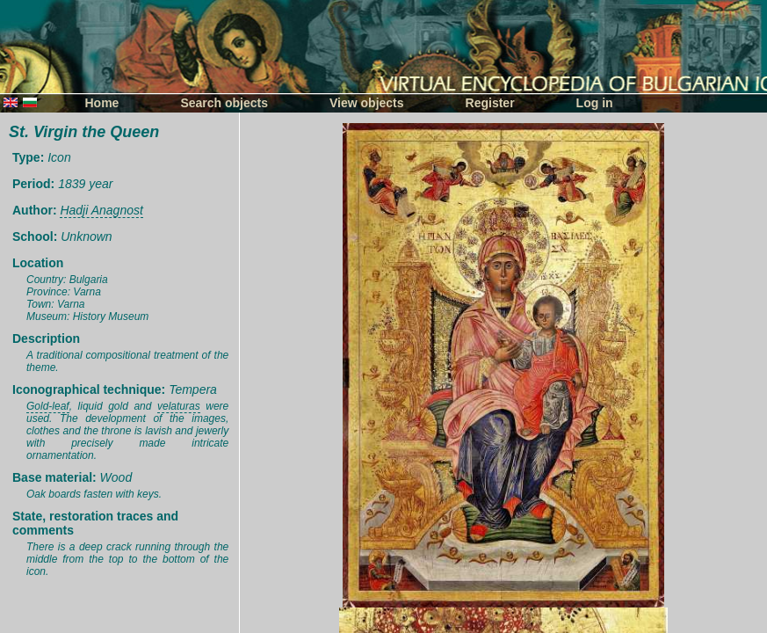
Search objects (224, 103)
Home (102, 103)
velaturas (178, 406)
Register (490, 103)
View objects (366, 103)
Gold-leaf (47, 406)
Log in (594, 103)
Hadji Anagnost (101, 210)
